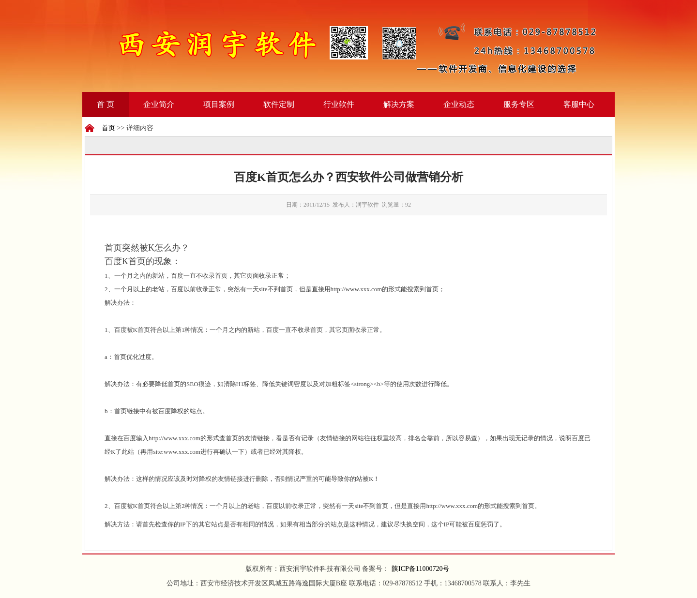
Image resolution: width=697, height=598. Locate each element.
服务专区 (518, 104)
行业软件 (338, 104)
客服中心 (578, 104)
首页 (108, 128)
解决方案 (398, 104)
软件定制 (278, 104)
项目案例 (218, 104)
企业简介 (158, 104)
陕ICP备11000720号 (420, 568)
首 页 (105, 104)
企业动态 (458, 104)
